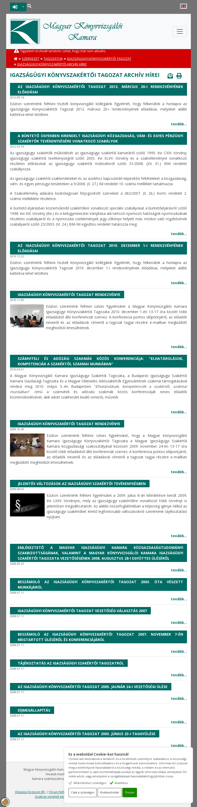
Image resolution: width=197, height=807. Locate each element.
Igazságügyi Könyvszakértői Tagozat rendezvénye (69, 294)
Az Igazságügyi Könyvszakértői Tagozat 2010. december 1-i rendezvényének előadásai (100, 248)
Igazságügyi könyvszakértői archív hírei (52, 64)
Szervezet (30, 59)
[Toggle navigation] (180, 31)
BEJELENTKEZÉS (15, 7)
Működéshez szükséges (90, 783)
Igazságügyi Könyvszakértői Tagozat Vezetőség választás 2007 (82, 610)
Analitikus (121, 783)
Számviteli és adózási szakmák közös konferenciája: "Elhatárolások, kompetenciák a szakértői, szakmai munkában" (100, 361)
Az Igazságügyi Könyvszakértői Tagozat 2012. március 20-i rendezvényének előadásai (100, 89)
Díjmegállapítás (34, 710)
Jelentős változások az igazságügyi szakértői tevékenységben (82, 483)
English (183, 6)
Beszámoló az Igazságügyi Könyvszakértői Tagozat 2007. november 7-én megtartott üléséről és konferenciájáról (100, 637)
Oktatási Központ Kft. (30, 792)
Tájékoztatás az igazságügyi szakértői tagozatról (71, 663)
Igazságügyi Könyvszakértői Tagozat (99, 59)
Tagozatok (53, 59)
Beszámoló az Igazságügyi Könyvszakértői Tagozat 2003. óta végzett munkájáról (100, 584)
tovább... (179, 123)
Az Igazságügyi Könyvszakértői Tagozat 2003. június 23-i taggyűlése (86, 733)
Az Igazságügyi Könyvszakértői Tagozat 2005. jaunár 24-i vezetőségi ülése (93, 686)
